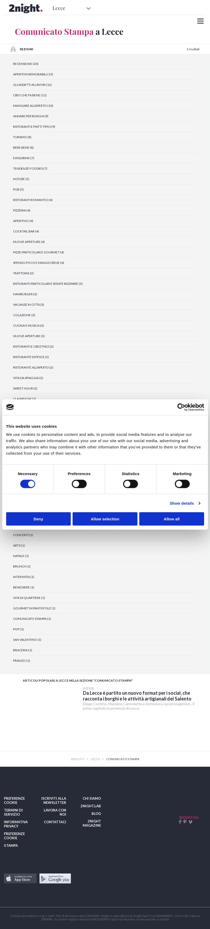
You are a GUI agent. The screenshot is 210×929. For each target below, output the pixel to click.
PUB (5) (18, 189)
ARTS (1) (19, 545)
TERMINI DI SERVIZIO (13, 812)
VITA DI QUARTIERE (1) (29, 598)
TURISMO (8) (22, 137)
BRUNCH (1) (22, 566)
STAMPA (11, 845)
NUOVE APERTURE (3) (29, 336)
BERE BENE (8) (23, 147)
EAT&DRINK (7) (23, 158)
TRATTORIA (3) (23, 273)
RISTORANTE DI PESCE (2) (31, 357)
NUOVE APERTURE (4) (29, 242)
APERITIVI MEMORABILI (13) (33, 74)
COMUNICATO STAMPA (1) (32, 619)
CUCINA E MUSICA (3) (28, 325)
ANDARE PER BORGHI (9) (30, 116)
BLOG (96, 813)
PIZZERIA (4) (21, 210)
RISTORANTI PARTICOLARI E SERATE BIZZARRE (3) (48, 284)
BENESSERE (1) (23, 587)
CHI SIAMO (92, 798)
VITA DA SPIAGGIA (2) (28, 378)
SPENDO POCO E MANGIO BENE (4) (38, 263)
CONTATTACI (55, 822)
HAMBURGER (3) (25, 294)
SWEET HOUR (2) (25, 388)
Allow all (172, 519)
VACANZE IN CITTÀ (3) (28, 305)
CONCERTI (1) (23, 535)
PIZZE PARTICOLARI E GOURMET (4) (38, 252)
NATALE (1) (21, 556)
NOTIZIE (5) (21, 179)
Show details (182, 503)
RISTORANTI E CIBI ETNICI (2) (33, 346)
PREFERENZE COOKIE (14, 800)
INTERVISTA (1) (23, 577)
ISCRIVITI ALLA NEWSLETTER (53, 800)
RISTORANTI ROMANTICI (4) (33, 200)
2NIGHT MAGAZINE (92, 823)
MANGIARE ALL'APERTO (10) (33, 106)
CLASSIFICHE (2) (24, 399)
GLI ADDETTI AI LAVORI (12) (32, 85)
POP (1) (18, 629)
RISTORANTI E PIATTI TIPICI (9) (34, 127)
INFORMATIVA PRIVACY (16, 824)
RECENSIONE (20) (25, 64)
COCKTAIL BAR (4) (26, 231)
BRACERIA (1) (22, 650)
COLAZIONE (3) (24, 315)
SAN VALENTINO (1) (27, 640)
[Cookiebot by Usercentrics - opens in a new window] (181, 407)
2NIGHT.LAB (91, 806)
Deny (38, 519)
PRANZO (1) (21, 661)
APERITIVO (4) (23, 221)
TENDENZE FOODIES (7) (30, 168)
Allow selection (105, 519)
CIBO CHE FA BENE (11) (30, 95)
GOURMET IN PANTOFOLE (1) (34, 608)
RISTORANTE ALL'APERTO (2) (33, 367)
